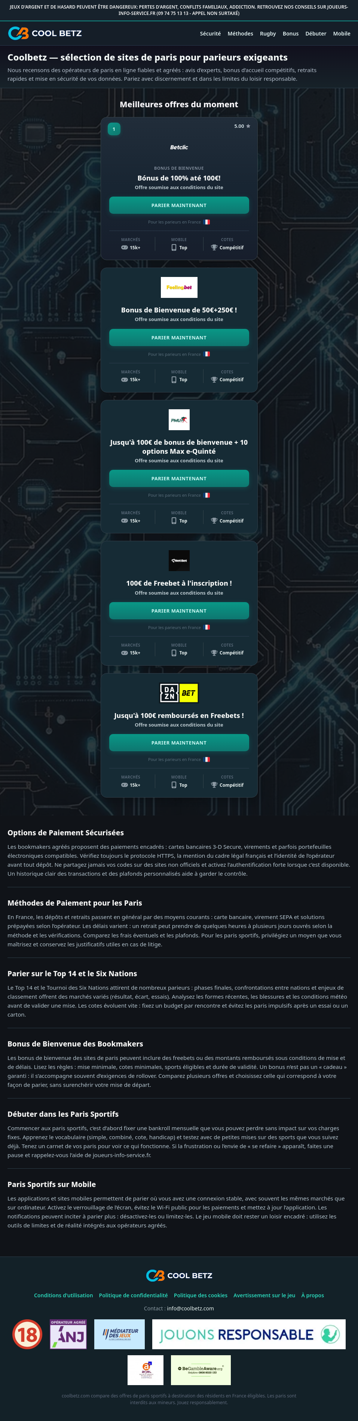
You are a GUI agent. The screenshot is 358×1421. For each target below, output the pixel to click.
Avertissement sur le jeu (264, 1295)
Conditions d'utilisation (63, 1295)
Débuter (315, 33)
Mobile (342, 33)
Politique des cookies (200, 1295)
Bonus (291, 33)
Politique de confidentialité (133, 1295)
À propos (313, 1295)
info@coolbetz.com (190, 1308)
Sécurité (210, 33)
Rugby (268, 33)
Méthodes (240, 33)
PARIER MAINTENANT (179, 205)
